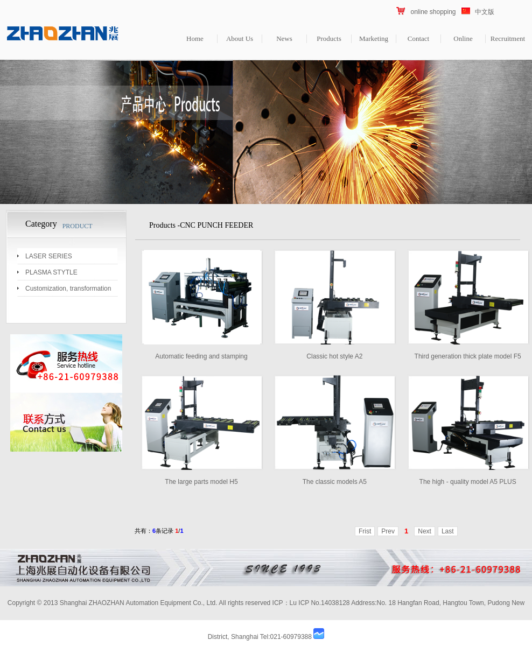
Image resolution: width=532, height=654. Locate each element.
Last (448, 531)
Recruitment (508, 38)
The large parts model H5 (201, 482)
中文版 (484, 12)
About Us (239, 38)
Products (329, 38)
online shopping (433, 12)
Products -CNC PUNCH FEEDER (201, 225)
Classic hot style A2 (334, 356)
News (284, 38)
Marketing (373, 38)
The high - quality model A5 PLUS (467, 482)
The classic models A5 (335, 482)
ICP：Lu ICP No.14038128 (311, 603)
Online (462, 38)
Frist (365, 531)
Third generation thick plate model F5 (468, 356)
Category (41, 223)
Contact (418, 38)
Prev (388, 531)
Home (195, 38)
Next (424, 531)
